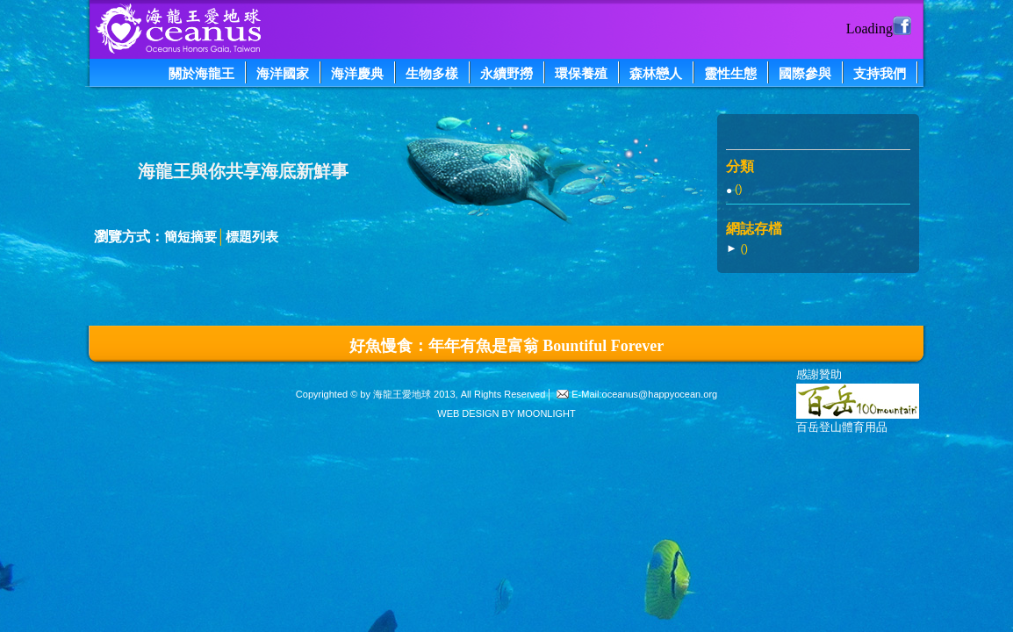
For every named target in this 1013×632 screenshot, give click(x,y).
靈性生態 (730, 73)
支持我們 (879, 73)
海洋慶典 (357, 73)
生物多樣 (432, 73)
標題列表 (252, 236)
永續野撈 (506, 73)
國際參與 (805, 73)
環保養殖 (581, 73)
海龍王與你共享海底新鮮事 (243, 171)
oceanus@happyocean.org (660, 394)
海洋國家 (282, 73)
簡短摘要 (190, 236)
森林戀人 (655, 73)
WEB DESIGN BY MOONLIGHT (506, 413)
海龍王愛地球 (402, 394)
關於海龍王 (201, 73)
